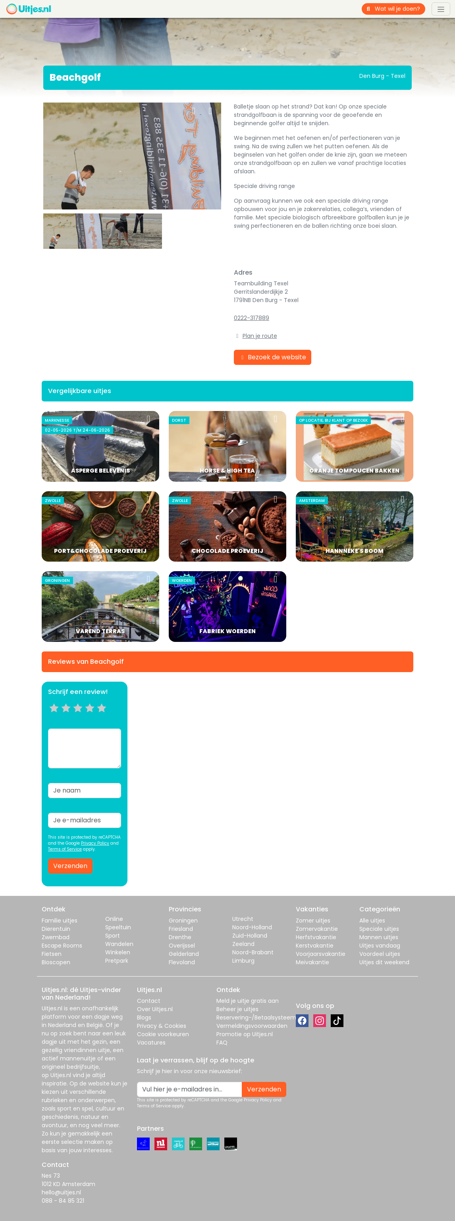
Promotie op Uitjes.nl (244, 1034)
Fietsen (52, 954)
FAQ (222, 1043)
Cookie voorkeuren (163, 1034)
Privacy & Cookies (161, 1026)
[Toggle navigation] (441, 8)
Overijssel (182, 946)
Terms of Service (65, 849)
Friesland (181, 929)
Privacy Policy (95, 843)
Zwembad (55, 937)
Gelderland (184, 954)
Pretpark (116, 961)
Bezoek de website (272, 357)
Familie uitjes (59, 920)
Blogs (144, 1017)
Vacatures (151, 1043)
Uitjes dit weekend (384, 962)
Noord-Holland (252, 927)
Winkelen (117, 952)
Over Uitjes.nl (155, 1009)
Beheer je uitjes (237, 1009)
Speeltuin (118, 927)
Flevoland (182, 962)
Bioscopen (56, 962)
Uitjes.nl (52, 1008)
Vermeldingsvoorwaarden (251, 1026)
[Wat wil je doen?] (400, 9)
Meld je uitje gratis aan (247, 1001)
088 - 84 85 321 (63, 1201)
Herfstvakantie (316, 937)
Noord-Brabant (253, 952)
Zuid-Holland (249, 936)
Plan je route (260, 336)
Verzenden (70, 865)
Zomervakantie (317, 929)
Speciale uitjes (379, 929)
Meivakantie (312, 962)
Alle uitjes (372, 920)
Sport (112, 936)
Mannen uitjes (378, 937)
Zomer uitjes (313, 920)
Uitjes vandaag (379, 946)
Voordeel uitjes (379, 954)
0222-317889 (251, 318)
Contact (148, 1001)
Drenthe (180, 937)
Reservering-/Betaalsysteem (256, 1017)
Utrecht (242, 919)
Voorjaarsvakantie (320, 954)
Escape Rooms (62, 946)
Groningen (183, 920)
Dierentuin (56, 929)
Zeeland (243, 944)
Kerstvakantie (315, 946)
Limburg (243, 961)
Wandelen (119, 944)
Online (114, 919)
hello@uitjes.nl (61, 1192)
